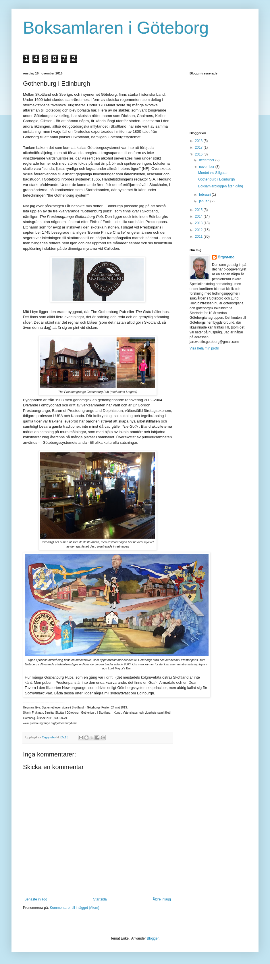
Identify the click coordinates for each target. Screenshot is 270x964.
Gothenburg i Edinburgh (216, 179)
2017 (199, 147)
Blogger (153, 938)
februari (205, 195)
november (207, 167)
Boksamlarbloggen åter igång (220, 186)
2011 (199, 237)
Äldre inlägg (162, 899)
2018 (199, 141)
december (207, 160)
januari (204, 201)
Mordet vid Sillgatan (213, 173)
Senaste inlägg (35, 899)
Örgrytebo (226, 257)
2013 (199, 223)
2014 (199, 216)
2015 (199, 210)
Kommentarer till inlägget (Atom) (74, 908)
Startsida (100, 899)
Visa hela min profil (204, 348)
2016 (199, 154)
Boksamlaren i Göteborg (116, 27)
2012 (199, 230)
